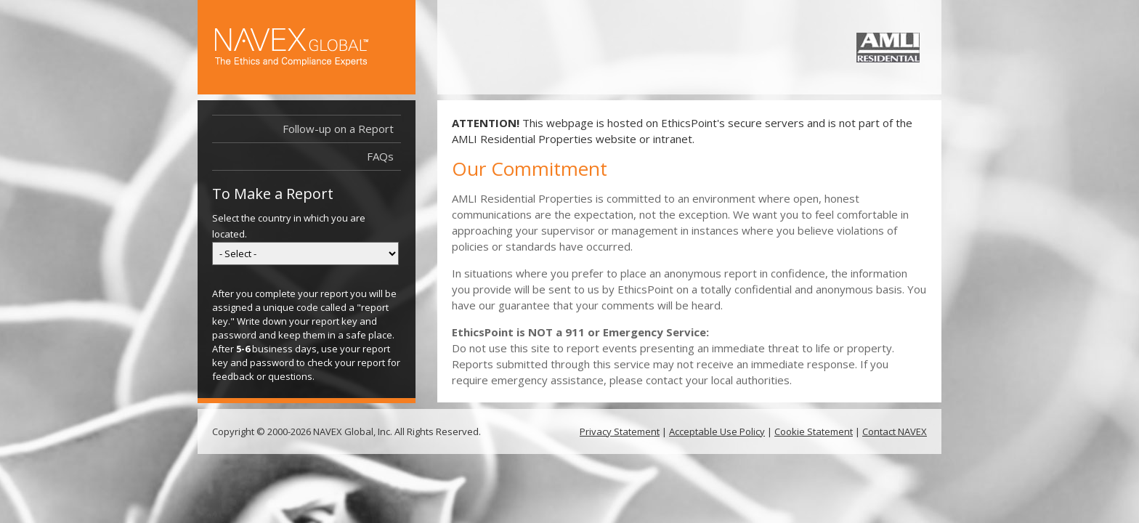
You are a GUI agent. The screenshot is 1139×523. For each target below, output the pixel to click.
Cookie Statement (813, 431)
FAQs (380, 156)
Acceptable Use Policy (717, 431)
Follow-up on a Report (338, 128)
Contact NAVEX (894, 431)
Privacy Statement (620, 431)
